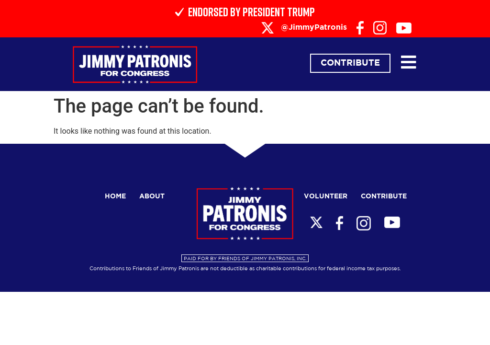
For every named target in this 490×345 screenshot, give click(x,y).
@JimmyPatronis (314, 27)
